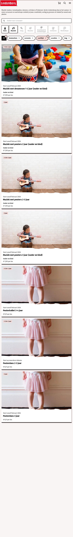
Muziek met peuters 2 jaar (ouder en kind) (22, 144)
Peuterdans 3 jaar (11, 416)
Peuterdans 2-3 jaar (12, 363)
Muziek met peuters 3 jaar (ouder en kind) (22, 255)
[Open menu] (70, 3)
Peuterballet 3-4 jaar (13, 310)
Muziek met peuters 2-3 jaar (16, 199)
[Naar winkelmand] (59, 3)
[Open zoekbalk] (64, 3)
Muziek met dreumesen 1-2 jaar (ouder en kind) (25, 88)
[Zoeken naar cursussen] (38, 20)
